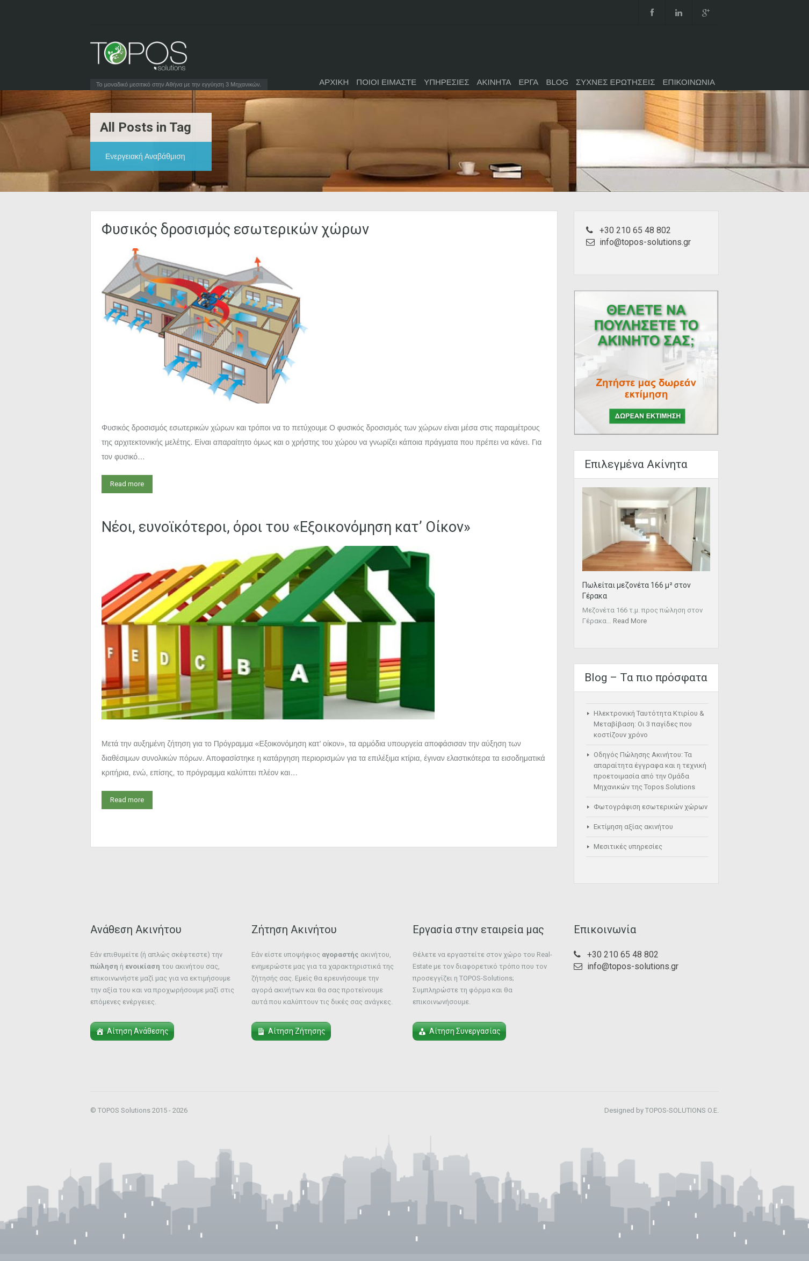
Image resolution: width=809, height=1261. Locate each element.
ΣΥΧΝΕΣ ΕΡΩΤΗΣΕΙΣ (615, 82)
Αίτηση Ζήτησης (297, 1031)
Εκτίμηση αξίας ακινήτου (633, 827)
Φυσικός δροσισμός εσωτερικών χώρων (235, 229)
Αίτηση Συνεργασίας (465, 1031)
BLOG (557, 82)
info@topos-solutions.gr (645, 242)
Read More (630, 621)
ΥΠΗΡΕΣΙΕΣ (446, 82)
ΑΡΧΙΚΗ (334, 82)
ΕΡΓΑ (528, 82)
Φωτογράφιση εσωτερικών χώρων (650, 807)
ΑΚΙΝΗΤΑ (494, 82)
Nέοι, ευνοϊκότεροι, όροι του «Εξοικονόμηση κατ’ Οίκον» (286, 527)
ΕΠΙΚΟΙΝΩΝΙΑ (689, 82)
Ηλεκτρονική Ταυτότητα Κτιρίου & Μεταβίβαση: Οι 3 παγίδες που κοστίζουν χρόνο (649, 724)
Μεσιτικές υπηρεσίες (628, 846)
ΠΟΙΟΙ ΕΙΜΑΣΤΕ (386, 82)
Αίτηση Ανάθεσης (138, 1031)
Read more (127, 484)
